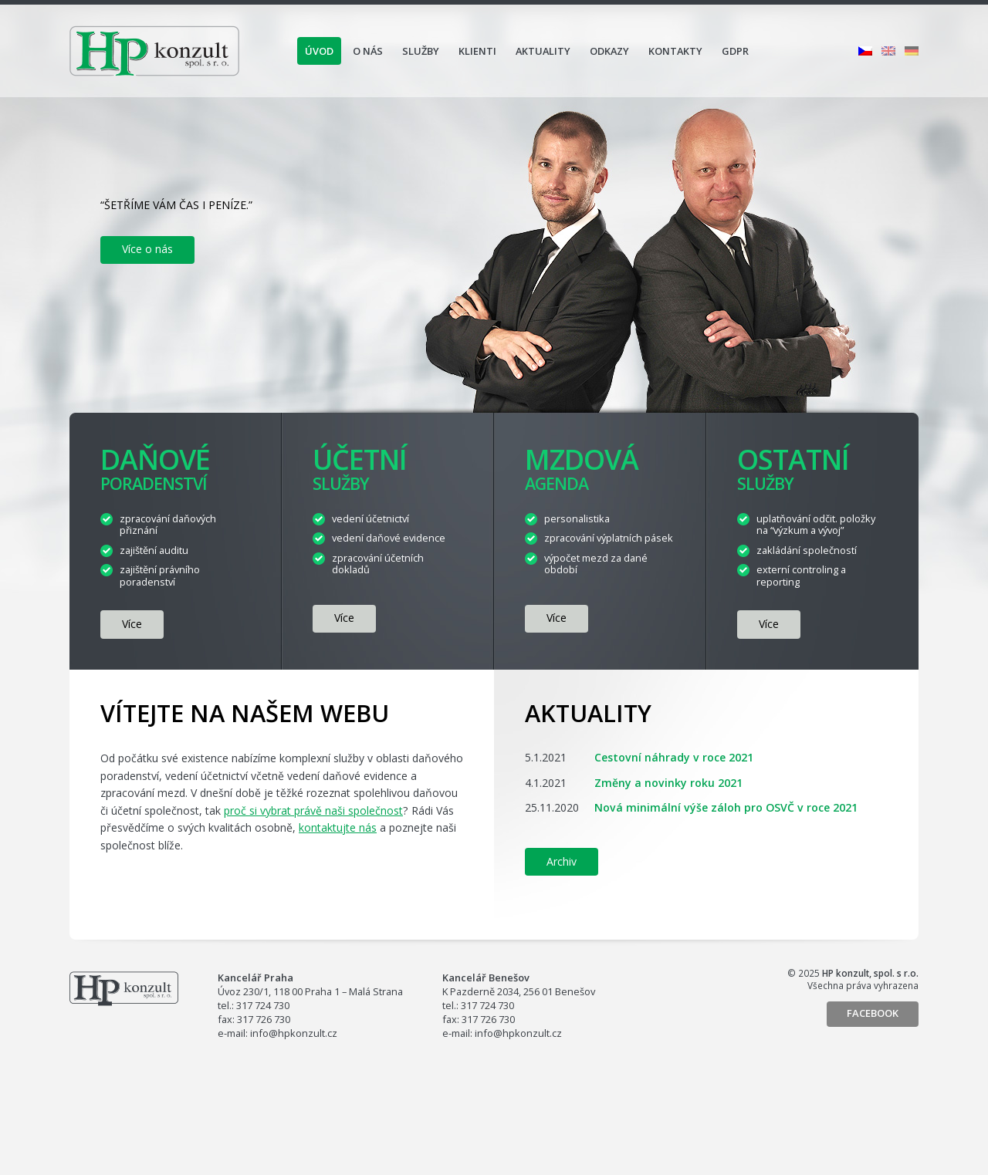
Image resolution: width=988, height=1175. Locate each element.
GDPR (735, 51)
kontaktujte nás (338, 827)
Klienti (477, 51)
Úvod (319, 51)
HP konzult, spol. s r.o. (154, 50)
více (132, 623)
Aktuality (543, 51)
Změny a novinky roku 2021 (668, 782)
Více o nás (147, 248)
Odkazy (609, 51)
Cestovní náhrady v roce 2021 (673, 757)
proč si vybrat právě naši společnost (313, 810)
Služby (420, 51)
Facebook (872, 1013)
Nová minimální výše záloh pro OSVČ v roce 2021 (726, 807)
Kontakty (675, 51)
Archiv (561, 861)
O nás (368, 51)
